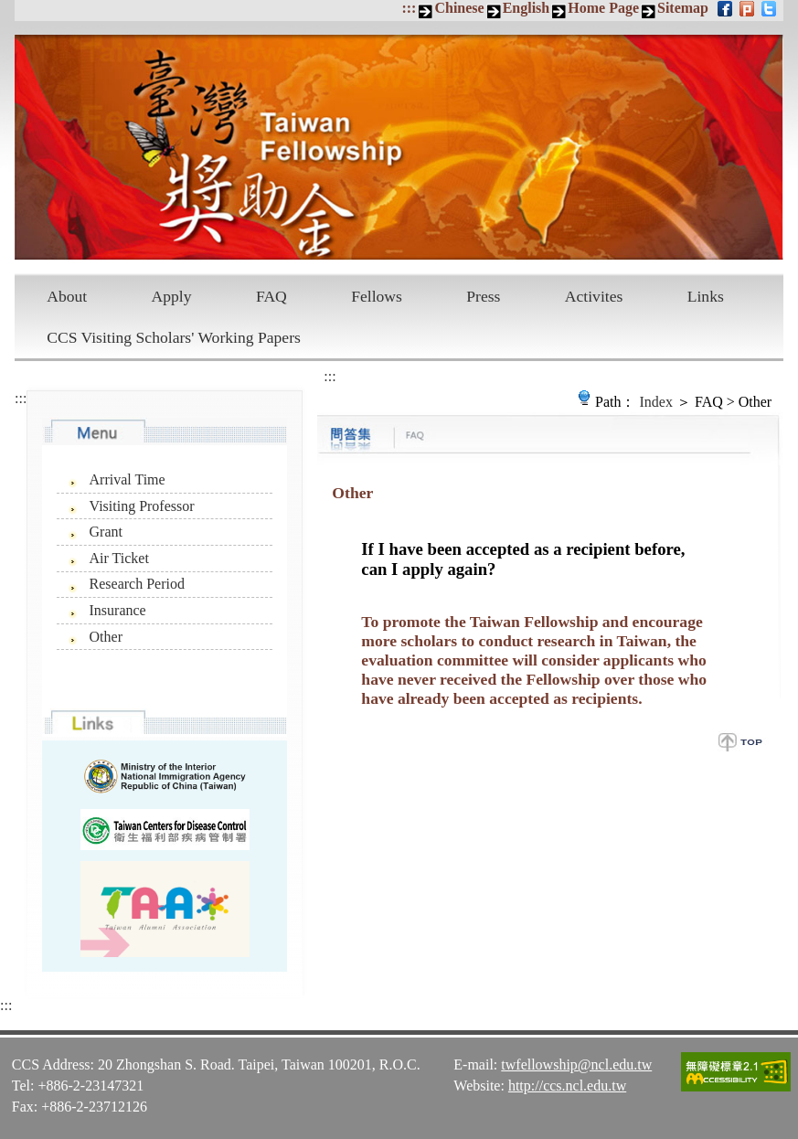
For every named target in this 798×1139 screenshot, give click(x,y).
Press (483, 296)
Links (705, 296)
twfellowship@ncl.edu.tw (576, 1064)
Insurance (118, 610)
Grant (106, 531)
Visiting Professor (142, 506)
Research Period (137, 583)
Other (106, 636)
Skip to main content (9, 9)
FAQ (271, 296)
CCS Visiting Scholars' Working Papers (174, 337)
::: (408, 8)
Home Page (603, 8)
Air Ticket (119, 558)
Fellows (376, 296)
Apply (172, 296)
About (67, 296)
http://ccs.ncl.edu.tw (567, 1085)
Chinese (459, 8)
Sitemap (682, 8)
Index (655, 402)
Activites (594, 296)
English (526, 8)
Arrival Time (127, 479)
